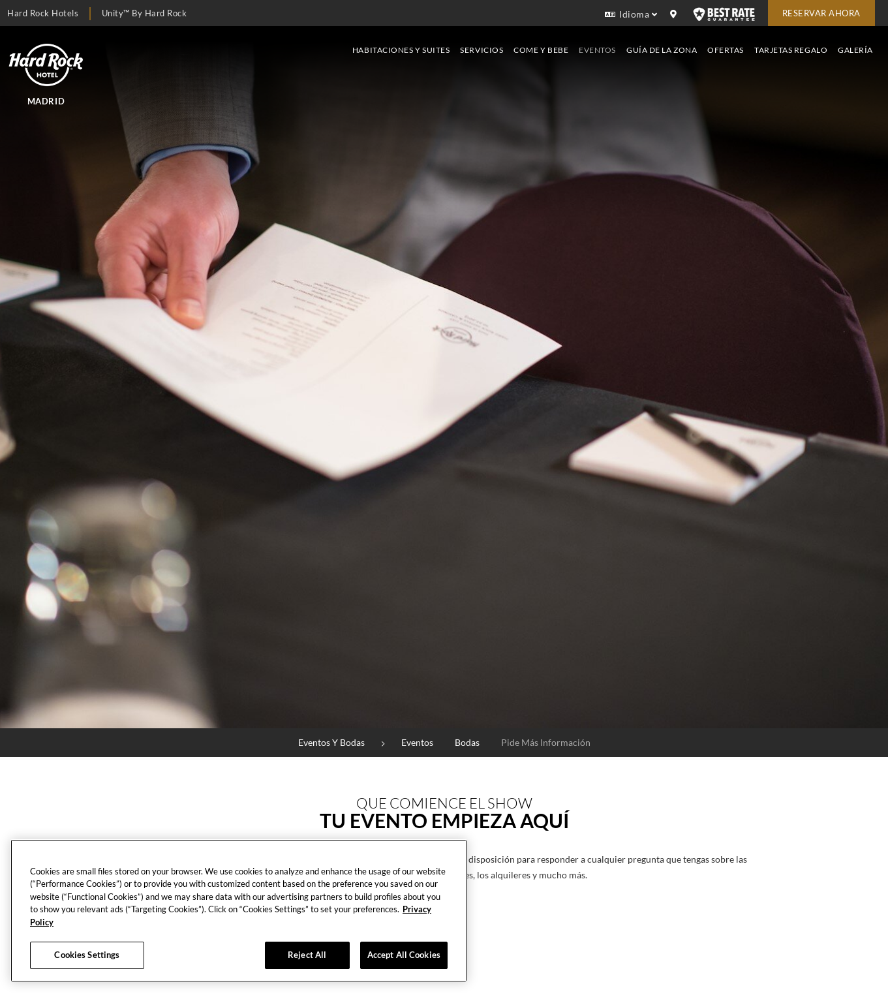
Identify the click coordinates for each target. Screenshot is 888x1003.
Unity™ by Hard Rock (144, 13)
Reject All (307, 954)
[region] (238, 910)
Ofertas (725, 50)
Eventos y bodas (331, 742)
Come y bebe (540, 50)
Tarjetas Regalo (790, 50)
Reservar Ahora (821, 13)
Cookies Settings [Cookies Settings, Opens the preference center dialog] (86, 954)
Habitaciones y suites (401, 50)
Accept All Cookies (403, 954)
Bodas (467, 742)
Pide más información (545, 742)
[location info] (675, 14)
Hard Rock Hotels (42, 13)
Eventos (597, 50)
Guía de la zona (661, 50)
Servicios (481, 50)
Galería (855, 50)
